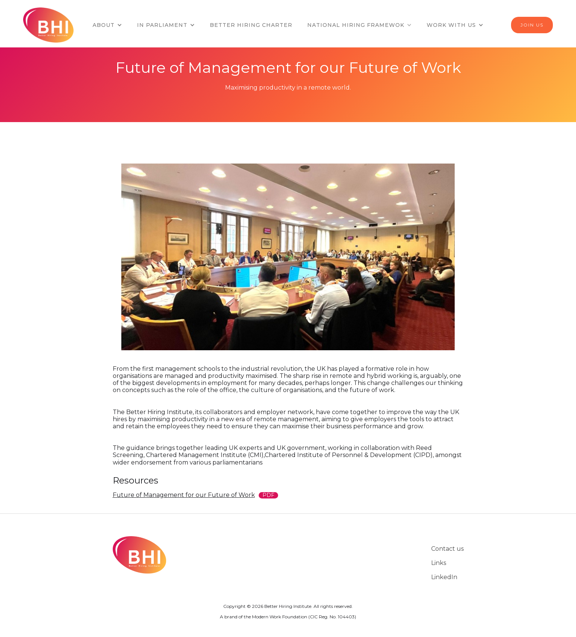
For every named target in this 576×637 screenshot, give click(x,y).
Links (438, 562)
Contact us (447, 548)
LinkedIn (444, 577)
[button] (107, 25)
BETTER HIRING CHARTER (251, 25)
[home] (51, 25)
